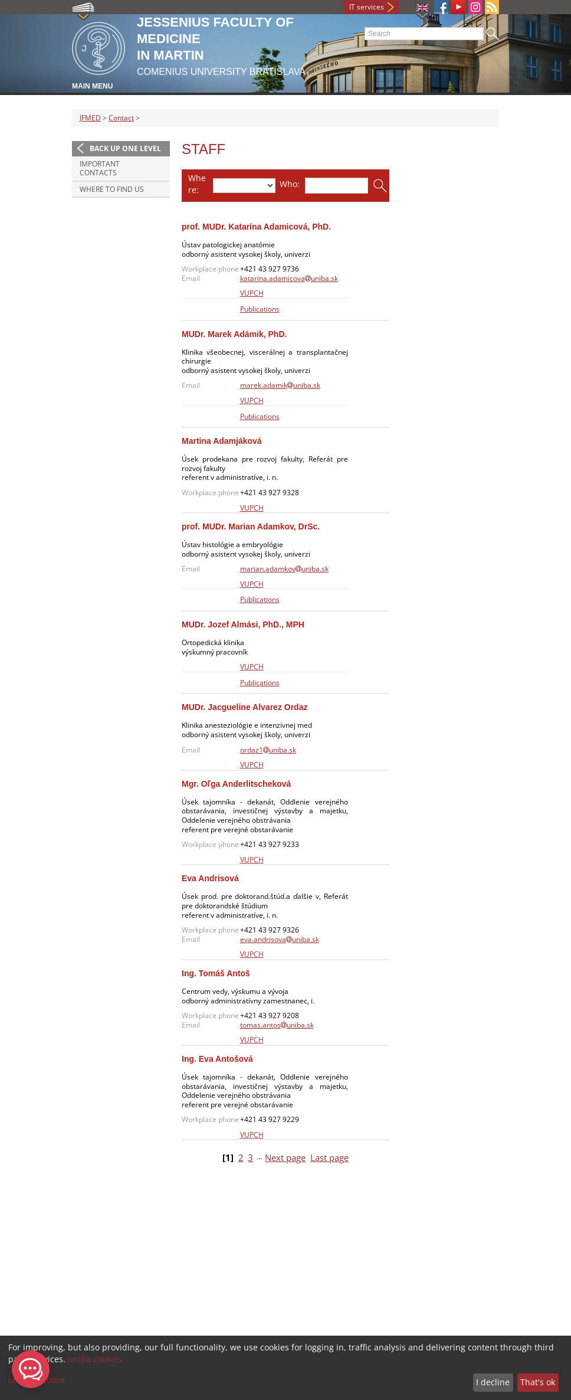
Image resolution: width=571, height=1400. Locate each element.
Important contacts (100, 168)
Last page (329, 1157)
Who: (290, 183)
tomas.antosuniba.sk (277, 1025)
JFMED (90, 118)
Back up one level (125, 148)
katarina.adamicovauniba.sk (289, 278)
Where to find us (112, 189)
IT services (366, 7)
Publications (260, 309)
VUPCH (252, 293)
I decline (493, 1382)
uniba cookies (95, 1359)
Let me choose (36, 1379)
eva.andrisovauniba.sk (279, 939)
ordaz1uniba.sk (268, 750)
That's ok (537, 1382)
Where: (197, 183)
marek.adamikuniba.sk (280, 385)
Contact (121, 118)
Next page (285, 1157)
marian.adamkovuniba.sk (284, 569)
